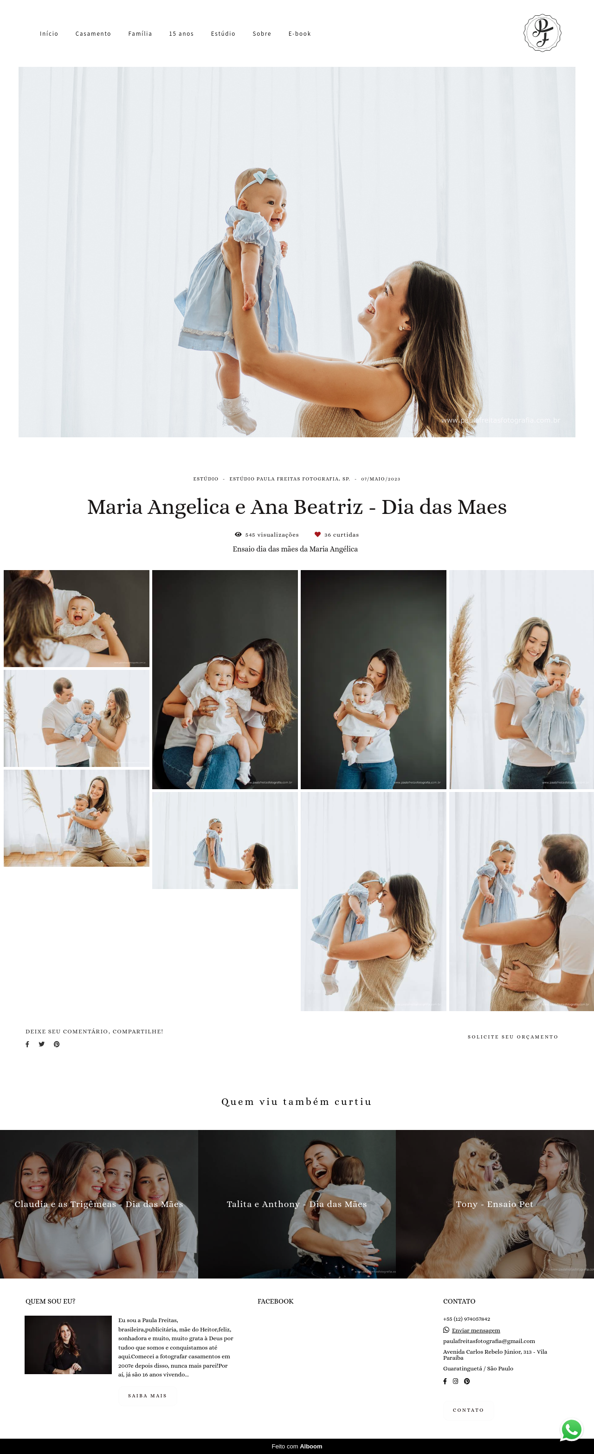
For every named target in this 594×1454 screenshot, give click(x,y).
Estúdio (223, 34)
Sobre (261, 34)
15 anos (181, 34)
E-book (300, 34)
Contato (468, 1410)
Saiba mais (148, 1396)
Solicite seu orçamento (513, 1037)
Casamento (93, 34)
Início (49, 34)
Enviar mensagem (476, 1330)
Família (141, 34)
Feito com (296, 1446)
